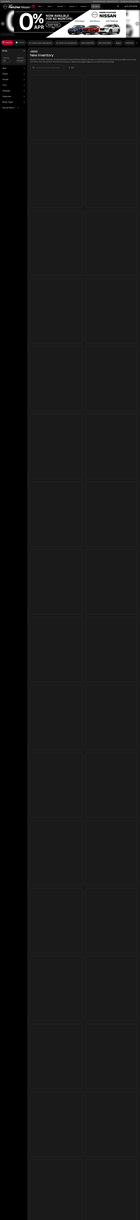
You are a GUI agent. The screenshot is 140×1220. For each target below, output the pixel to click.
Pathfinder (129, 43)
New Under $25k (87, 43)
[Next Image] (137, 43)
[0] (6, 61)
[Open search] (118, 6)
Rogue (118, 43)
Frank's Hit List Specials (66, 43)
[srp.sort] (71, 67)
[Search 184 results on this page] (46, 67)
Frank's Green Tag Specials (40, 43)
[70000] (20, 61)
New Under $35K (105, 43)
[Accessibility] (5, 1)
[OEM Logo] (5, 6)
